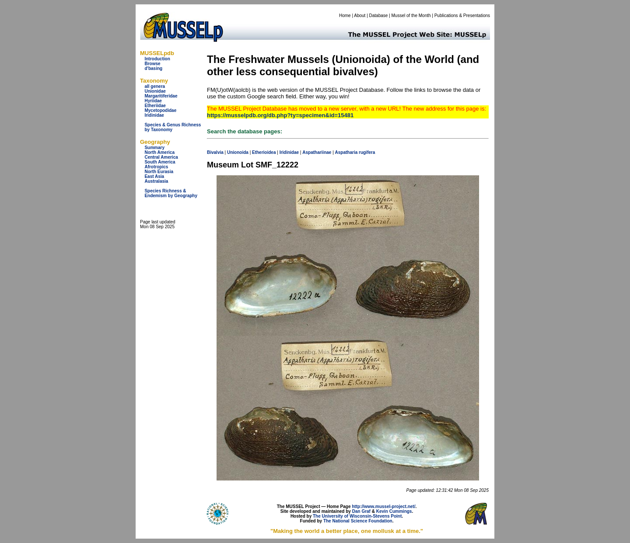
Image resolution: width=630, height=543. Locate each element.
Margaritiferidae (160, 96)
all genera (154, 86)
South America (159, 162)
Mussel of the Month (411, 15)
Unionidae (154, 91)
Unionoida (237, 152)
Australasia (156, 181)
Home (345, 15)
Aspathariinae (316, 152)
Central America (161, 157)
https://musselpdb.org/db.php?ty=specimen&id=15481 (280, 115)
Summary (154, 147)
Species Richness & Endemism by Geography (170, 193)
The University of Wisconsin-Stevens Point (357, 516)
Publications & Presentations (462, 15)
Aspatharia (346, 152)
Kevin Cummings (394, 511)
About (359, 15)
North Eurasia (158, 171)
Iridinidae (154, 115)
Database (378, 15)
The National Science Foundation (357, 521)
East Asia (154, 176)
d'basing (153, 68)
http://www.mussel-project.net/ (383, 506)
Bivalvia (215, 152)
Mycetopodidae (160, 110)
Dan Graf (361, 511)
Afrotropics (156, 166)
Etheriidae (154, 105)
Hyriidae (152, 100)
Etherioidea (264, 152)
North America (159, 152)
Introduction (157, 58)
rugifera (367, 152)
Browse (152, 63)
